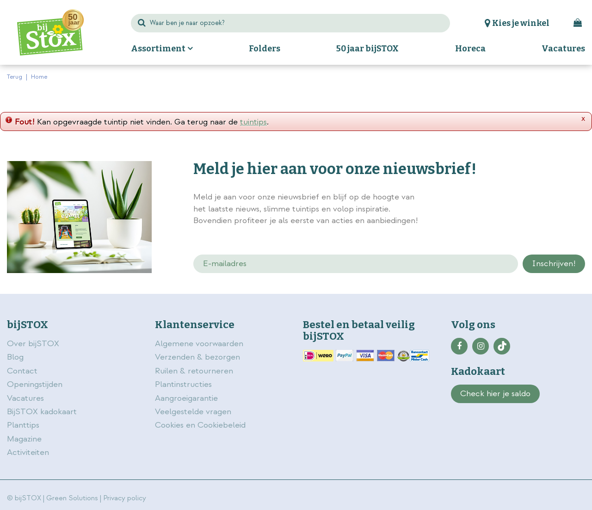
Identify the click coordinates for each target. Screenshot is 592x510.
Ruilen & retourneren (194, 371)
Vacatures (25, 398)
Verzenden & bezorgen (197, 357)
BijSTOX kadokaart (42, 412)
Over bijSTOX (33, 343)
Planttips (23, 425)
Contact (22, 371)
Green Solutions (72, 498)
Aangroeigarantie (186, 398)
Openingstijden (34, 384)
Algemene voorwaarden (200, 343)
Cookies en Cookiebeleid (200, 425)
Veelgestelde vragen (193, 412)
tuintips (253, 122)
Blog (15, 357)
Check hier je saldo (495, 393)
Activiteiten (28, 452)
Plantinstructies (183, 384)
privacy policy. (537, 198)
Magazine (24, 439)
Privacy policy (124, 498)
